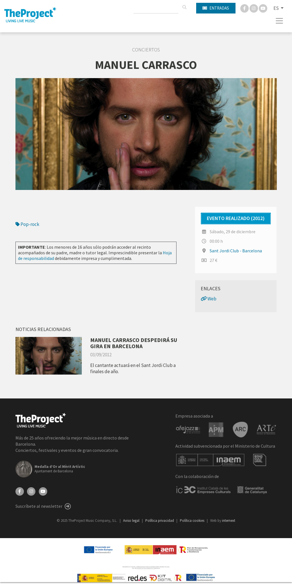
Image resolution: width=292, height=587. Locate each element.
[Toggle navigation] (279, 21)
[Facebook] (245, 8)
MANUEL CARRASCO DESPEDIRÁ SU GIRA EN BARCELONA (133, 343)
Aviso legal (131, 520)
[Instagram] (254, 8)
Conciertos (146, 50)
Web (208, 299)
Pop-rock (27, 224)
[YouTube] (43, 491)
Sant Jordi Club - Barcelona (236, 250)
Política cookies (192, 520)
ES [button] (276, 8)
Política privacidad (160, 520)
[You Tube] (263, 8)
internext (228, 520)
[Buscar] (184, 7)
